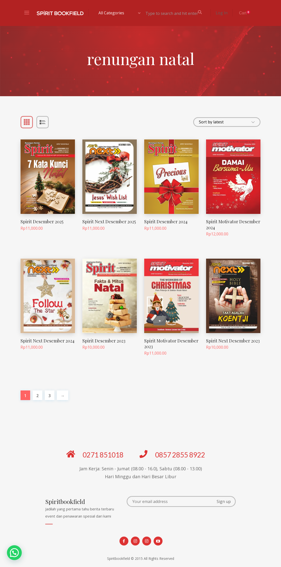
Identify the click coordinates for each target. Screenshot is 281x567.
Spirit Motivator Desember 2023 (171, 343)
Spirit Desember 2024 (165, 222)
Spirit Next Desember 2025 (109, 222)
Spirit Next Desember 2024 (47, 341)
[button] (14, 552)
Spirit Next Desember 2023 (233, 341)
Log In (222, 13)
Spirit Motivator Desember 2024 (233, 224)
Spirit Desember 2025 (42, 222)
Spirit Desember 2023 (103, 341)
